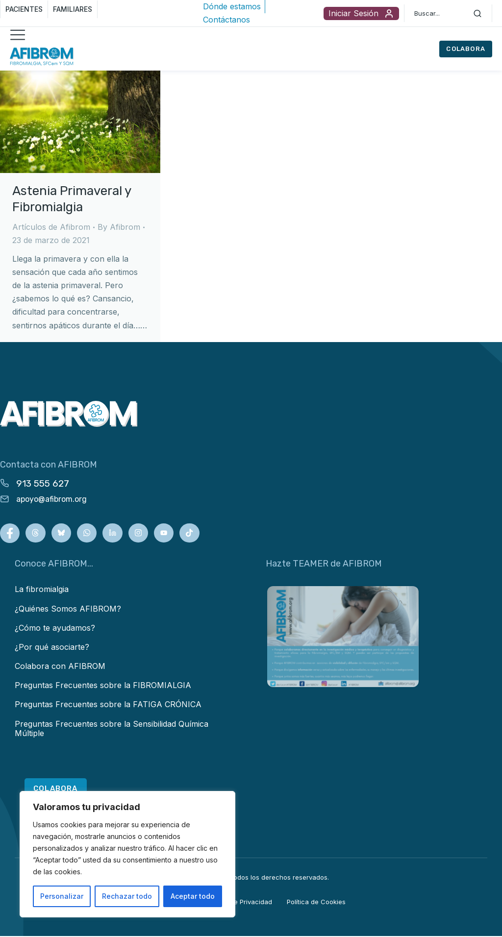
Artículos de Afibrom (51, 227)
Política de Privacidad (239, 902)
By (119, 227)
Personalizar (61, 896)
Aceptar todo (193, 896)
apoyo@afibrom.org (51, 499)
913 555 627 (42, 483)
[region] (127, 854)
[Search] (477, 13)
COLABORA (465, 48)
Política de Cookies (316, 902)
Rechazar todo (127, 896)
